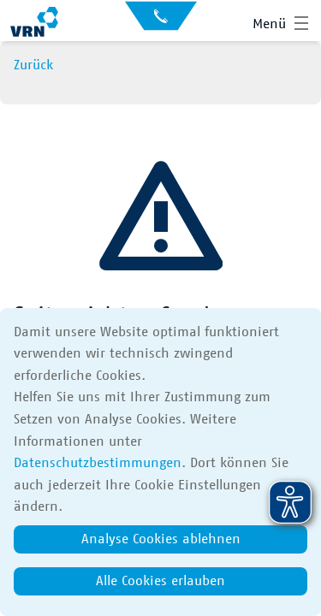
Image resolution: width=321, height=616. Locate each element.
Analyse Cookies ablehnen (161, 539)
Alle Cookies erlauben (160, 581)
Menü (269, 24)
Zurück (33, 65)
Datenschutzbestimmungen (97, 463)
